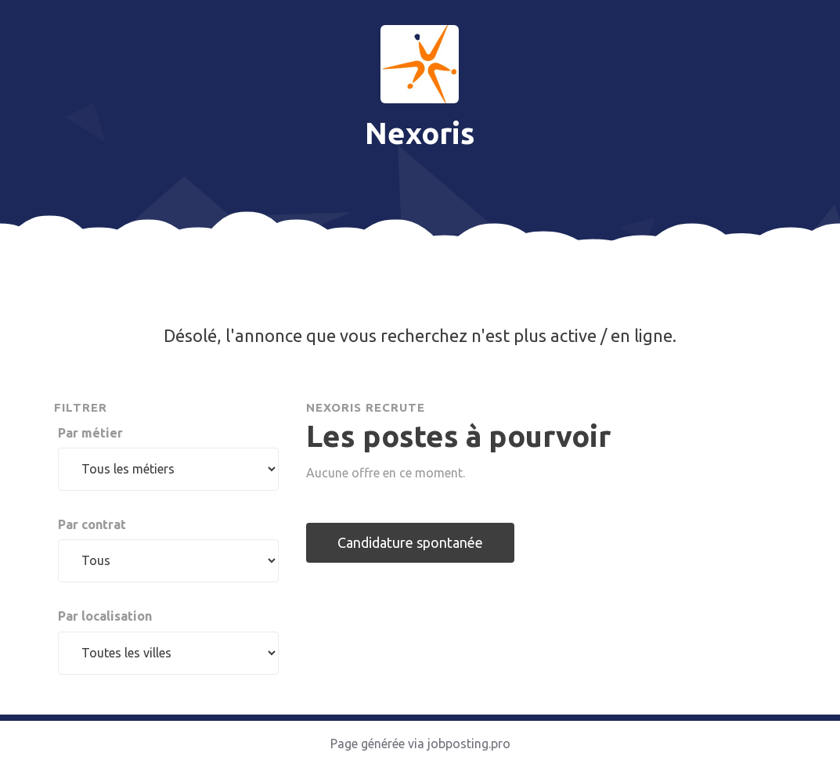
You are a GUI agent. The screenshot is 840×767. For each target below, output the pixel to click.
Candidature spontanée (410, 542)
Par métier (90, 433)
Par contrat (92, 524)
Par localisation (105, 616)
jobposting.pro (468, 743)
